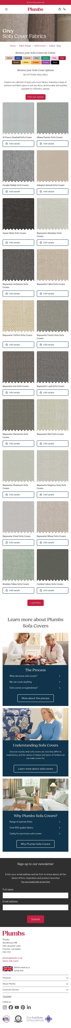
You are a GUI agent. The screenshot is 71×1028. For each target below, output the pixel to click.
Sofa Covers (40, 45)
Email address (10, 901)
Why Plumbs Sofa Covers (35, 844)
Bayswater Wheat (51, 536)
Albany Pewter (50, 137)
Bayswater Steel (17, 536)
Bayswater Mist (50, 434)
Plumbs (35, 9)
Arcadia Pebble (16, 185)
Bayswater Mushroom (15, 487)
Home (13, 45)
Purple (45, 62)
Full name (8, 889)
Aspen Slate (14, 233)
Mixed (9, 58)
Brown (16, 62)
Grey (37, 58)
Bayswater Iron (16, 386)
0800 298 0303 (10, 961)
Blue (18, 58)
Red (62, 58)
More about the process (35, 698)
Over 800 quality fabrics (21, 827)
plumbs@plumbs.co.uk (12, 958)
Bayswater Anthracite (15, 286)
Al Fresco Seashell (17, 137)
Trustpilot (7, 996)
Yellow (25, 62)
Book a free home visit (35, 2)
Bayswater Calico (51, 284)
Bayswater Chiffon (17, 335)
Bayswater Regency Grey (51, 487)
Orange (36, 62)
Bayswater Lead (50, 386)
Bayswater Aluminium (49, 235)
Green (45, 58)
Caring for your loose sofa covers (26, 833)
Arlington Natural (50, 185)
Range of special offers (21, 821)
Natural (27, 58)
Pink (54, 58)
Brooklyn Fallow (16, 584)
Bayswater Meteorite (15, 436)
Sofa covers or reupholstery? (24, 687)
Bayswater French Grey (50, 337)
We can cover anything (21, 681)
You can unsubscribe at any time (35, 881)
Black (55, 62)
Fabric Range (25, 45)
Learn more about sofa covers (35, 768)
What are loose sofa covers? (23, 676)
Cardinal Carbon (50, 584)
